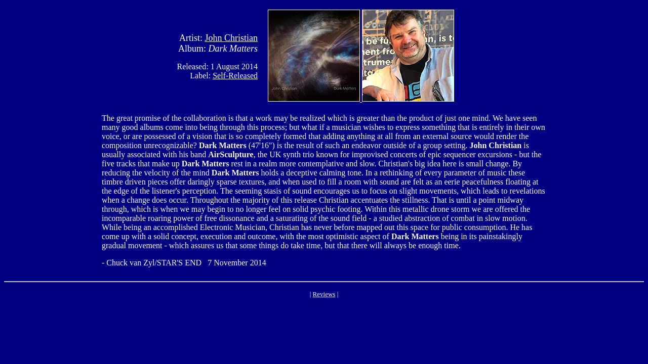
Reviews (324, 294)
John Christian (231, 38)
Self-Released (235, 75)
